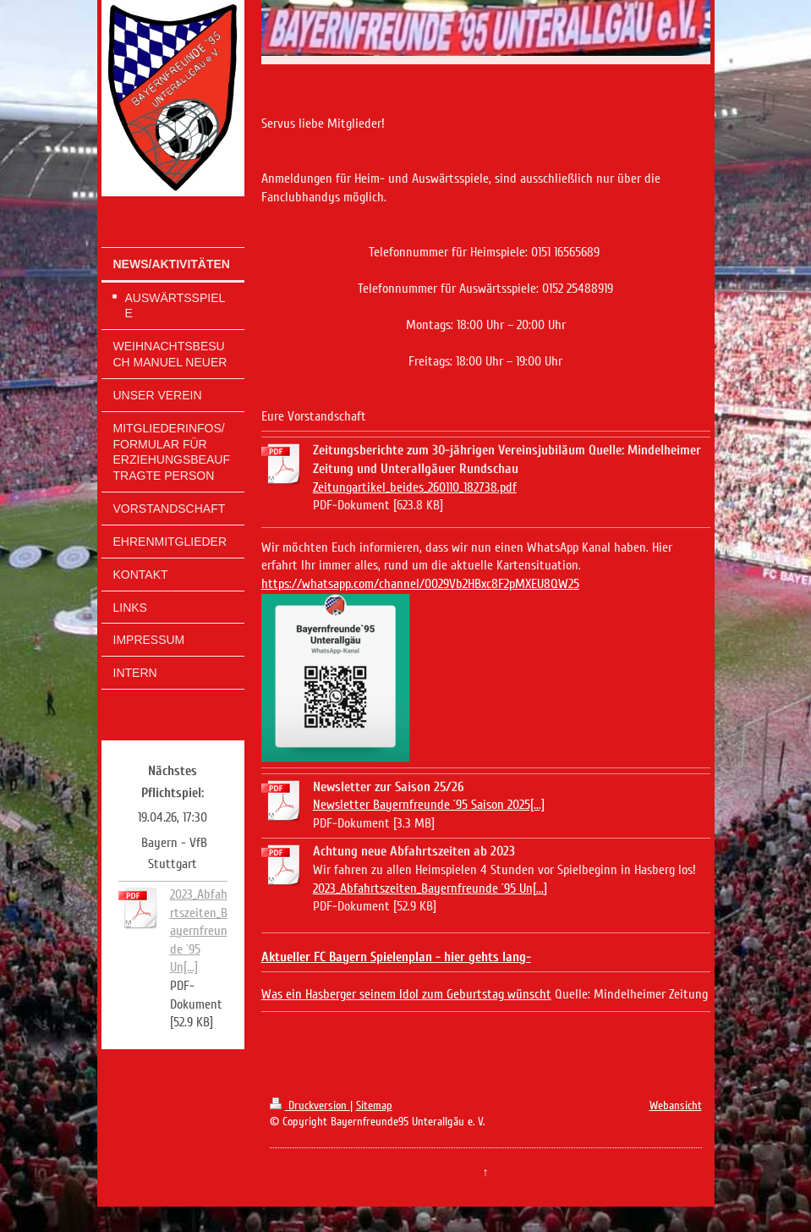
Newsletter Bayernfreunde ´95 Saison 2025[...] (429, 804)
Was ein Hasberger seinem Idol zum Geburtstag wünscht (406, 994)
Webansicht (675, 1105)
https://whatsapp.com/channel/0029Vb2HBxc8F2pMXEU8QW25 (420, 583)
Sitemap (374, 1105)
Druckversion (310, 1105)
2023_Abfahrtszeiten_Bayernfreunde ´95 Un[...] (198, 931)
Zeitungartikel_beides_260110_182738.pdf (415, 487)
